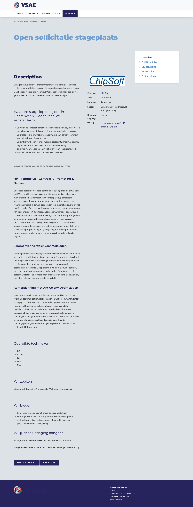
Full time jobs (149, 62)
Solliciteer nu (27, 463)
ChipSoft (105, 93)
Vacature (49, 463)
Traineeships (149, 76)
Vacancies (33, 22)
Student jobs (149, 67)
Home (26, 22)
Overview (42, 22)
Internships (148, 71)
